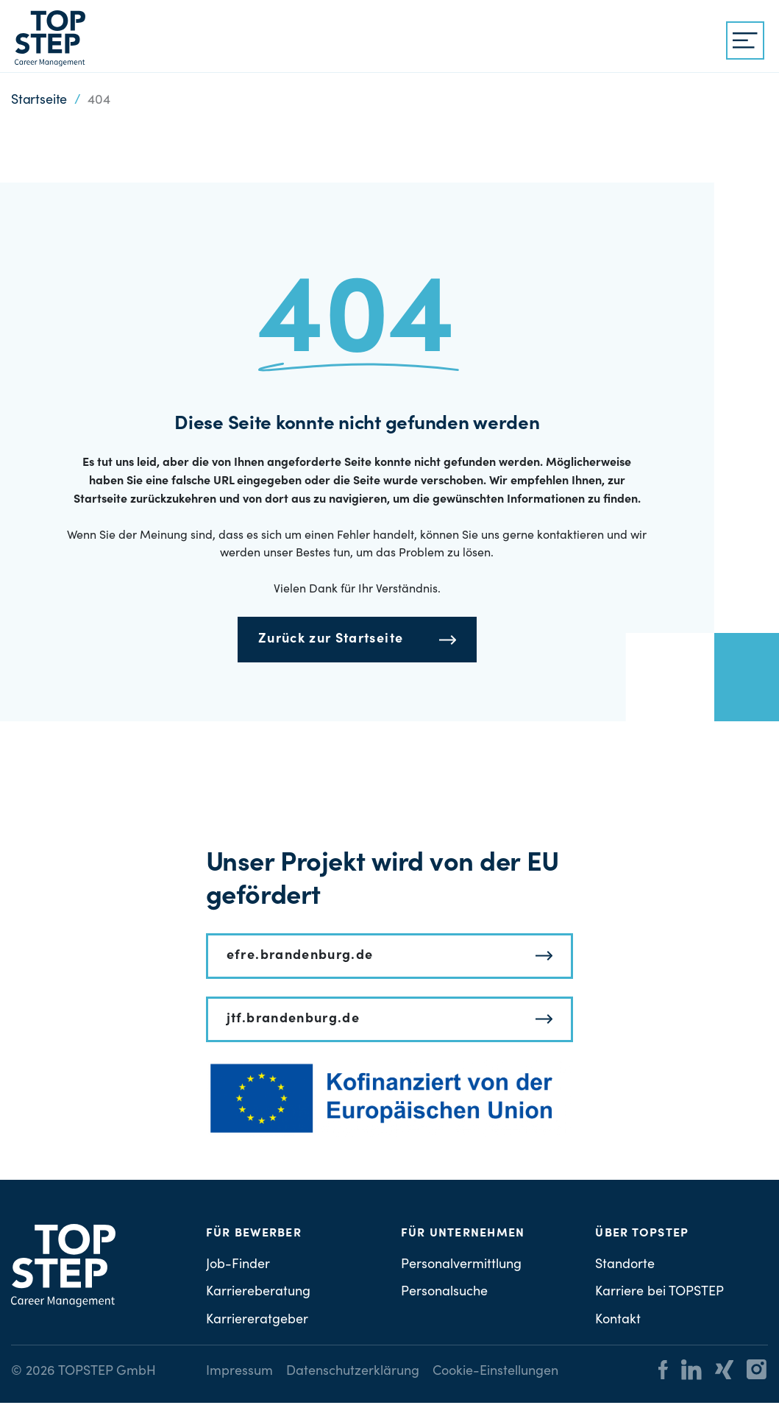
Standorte (625, 1265)
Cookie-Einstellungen (495, 1372)
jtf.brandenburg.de (293, 1019)
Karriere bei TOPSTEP (659, 1292)
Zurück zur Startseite (330, 639)
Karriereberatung (258, 1292)
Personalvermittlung (461, 1265)
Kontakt (618, 1320)
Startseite (39, 100)
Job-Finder (238, 1265)
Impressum (239, 1372)
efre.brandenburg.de (300, 956)
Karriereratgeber (257, 1320)
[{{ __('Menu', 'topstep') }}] (745, 40)
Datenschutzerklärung (352, 1372)
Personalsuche (444, 1292)
